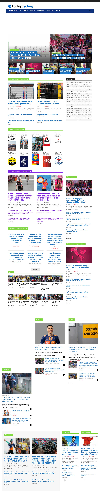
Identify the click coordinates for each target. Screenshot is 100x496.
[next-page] (12, 127)
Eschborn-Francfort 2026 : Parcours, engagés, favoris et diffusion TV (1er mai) (78, 213)
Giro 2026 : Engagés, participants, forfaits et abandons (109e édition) (75, 200)
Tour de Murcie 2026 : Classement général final (48, 103)
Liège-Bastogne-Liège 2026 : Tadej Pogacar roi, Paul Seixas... (34, 303)
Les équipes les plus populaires (16, 129)
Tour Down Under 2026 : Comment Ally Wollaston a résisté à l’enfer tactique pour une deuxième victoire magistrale (20, 212)
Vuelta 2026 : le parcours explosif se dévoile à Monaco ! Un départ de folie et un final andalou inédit (89, 467)
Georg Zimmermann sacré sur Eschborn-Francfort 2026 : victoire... (45, 286)
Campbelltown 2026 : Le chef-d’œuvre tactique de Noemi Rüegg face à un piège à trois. (48, 197)
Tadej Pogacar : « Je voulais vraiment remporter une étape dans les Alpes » (16, 238)
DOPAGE (71, 319)
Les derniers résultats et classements (18, 79)
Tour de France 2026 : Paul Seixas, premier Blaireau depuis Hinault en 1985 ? (16, 459)
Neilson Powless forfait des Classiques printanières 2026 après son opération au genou (54, 360)
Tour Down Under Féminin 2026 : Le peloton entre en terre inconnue (49, 211)
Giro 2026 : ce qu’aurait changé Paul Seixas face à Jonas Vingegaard (70, 451)
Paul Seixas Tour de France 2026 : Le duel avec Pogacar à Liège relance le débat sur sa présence (16, 473)
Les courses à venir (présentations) (76, 244)
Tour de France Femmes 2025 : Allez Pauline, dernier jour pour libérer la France (54, 257)
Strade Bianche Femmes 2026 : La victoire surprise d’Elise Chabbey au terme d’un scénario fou (20, 197)
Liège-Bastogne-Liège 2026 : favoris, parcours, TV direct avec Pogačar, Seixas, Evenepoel (78, 224)
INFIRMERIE (39, 319)
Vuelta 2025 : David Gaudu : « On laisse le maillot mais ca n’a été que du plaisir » (35, 257)
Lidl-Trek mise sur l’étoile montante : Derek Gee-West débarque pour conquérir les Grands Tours (21, 420)
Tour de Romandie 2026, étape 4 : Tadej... (24, 284)
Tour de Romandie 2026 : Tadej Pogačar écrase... (56, 284)
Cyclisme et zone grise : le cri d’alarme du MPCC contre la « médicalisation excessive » (82, 349)
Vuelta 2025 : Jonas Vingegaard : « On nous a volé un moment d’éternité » (16, 256)
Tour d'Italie (66, 432)
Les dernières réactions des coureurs (18, 228)
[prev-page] (9, 127)
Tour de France (8, 434)
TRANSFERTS (6, 369)
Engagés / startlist (71, 176)
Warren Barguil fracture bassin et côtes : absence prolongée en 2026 (49, 348)
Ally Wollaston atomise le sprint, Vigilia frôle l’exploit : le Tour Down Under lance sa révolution (50, 220)
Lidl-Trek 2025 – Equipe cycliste (35, 153)
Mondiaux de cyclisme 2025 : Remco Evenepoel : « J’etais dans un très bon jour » (35, 238)
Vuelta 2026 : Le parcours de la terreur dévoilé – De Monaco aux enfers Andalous (89, 451)
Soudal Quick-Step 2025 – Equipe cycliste (58, 153)
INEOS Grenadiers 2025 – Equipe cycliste (46, 154)
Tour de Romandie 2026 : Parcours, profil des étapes (78, 285)
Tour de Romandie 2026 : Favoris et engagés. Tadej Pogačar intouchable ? (78, 218)
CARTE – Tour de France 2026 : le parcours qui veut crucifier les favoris (43, 480)
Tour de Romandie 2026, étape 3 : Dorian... (35, 284)
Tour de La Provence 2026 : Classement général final (20, 103)
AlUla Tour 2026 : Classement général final (49, 120)
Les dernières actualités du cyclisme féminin (20, 171)
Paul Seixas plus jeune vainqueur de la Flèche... (45, 303)
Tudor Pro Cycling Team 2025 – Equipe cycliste (58, 135)
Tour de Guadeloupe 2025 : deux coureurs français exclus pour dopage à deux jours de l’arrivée (87, 375)
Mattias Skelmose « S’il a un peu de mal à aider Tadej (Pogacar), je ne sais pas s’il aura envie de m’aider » (55, 239)
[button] (90, 11)
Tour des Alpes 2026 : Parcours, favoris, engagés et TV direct (76, 230)
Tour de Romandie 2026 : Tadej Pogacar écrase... (13, 284)
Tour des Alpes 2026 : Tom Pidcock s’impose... (56, 303)
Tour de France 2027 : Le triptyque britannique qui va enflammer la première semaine (16, 481)
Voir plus (35, 269)
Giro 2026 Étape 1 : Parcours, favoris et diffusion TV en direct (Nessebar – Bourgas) (70, 467)
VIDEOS (11, 272)
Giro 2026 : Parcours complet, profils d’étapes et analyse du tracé (78, 267)
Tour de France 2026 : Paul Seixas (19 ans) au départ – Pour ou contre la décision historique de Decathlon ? (44, 460)
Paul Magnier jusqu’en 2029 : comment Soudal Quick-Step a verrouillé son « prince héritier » (16, 399)
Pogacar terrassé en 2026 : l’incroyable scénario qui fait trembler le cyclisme (43, 472)
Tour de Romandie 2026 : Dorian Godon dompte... (24, 303)
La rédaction (11, 106)
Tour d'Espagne (86, 432)
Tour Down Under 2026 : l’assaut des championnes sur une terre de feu (19, 219)
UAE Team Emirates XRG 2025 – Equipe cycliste (46, 135)
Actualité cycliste (14, 50)
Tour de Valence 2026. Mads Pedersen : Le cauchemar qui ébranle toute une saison (54, 370)
